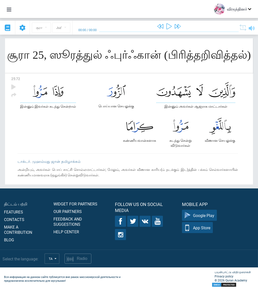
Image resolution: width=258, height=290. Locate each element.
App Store (197, 228)
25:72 (15, 78)
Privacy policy (224, 276)
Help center (66, 231)
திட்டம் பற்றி (15, 203)
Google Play (199, 215)
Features (13, 211)
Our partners (67, 211)
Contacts (14, 219)
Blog (9, 239)
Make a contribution (18, 229)
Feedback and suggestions (67, 221)
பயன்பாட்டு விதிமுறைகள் (233, 272)
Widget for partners (75, 203)
